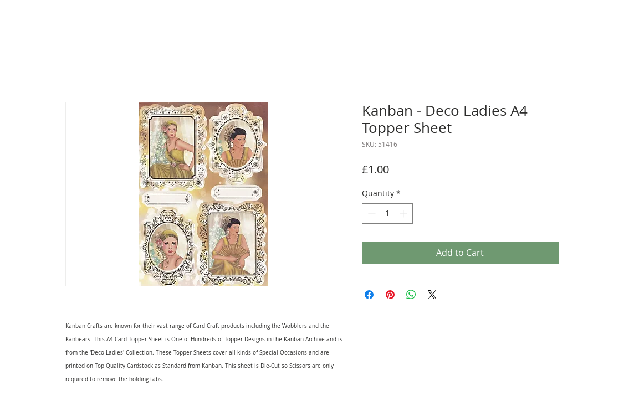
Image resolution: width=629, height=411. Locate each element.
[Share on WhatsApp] (411, 294)
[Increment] (404, 213)
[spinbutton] (387, 213)
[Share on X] (432, 294)
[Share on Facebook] (369, 294)
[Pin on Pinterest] (390, 294)
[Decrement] (370, 213)
